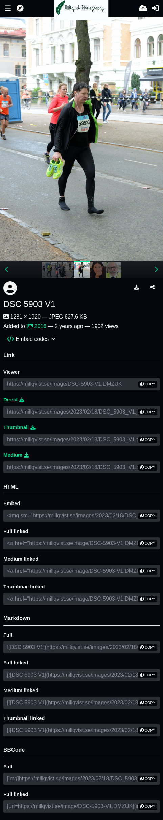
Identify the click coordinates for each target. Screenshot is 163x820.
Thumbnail (19, 427)
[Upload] (143, 8)
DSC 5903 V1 (29, 304)
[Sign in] (155, 8)
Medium (16, 455)
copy (147, 384)
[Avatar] (10, 288)
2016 (37, 326)
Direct (13, 399)
